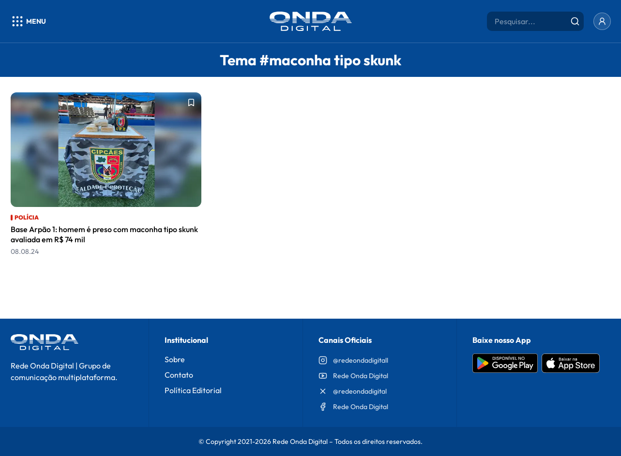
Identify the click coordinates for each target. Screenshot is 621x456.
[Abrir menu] (28, 21)
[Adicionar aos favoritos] (191, 102)
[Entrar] (602, 21)
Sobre (175, 359)
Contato (179, 375)
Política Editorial (193, 390)
